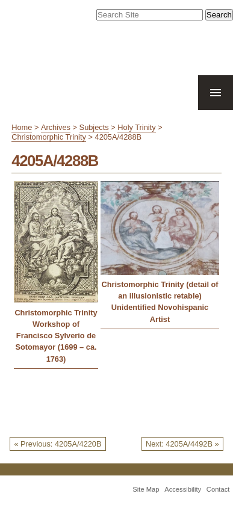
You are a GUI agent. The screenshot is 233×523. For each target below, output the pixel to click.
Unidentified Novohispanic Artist (159, 313)
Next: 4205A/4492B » (182, 443)
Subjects (94, 127)
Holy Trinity (136, 127)
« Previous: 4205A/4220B (57, 443)
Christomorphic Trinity (48, 136)
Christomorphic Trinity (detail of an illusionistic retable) (159, 290)
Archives (55, 127)
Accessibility (182, 489)
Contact (218, 489)
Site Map (145, 489)
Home (21, 127)
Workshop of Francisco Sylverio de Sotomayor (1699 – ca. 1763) (55, 342)
